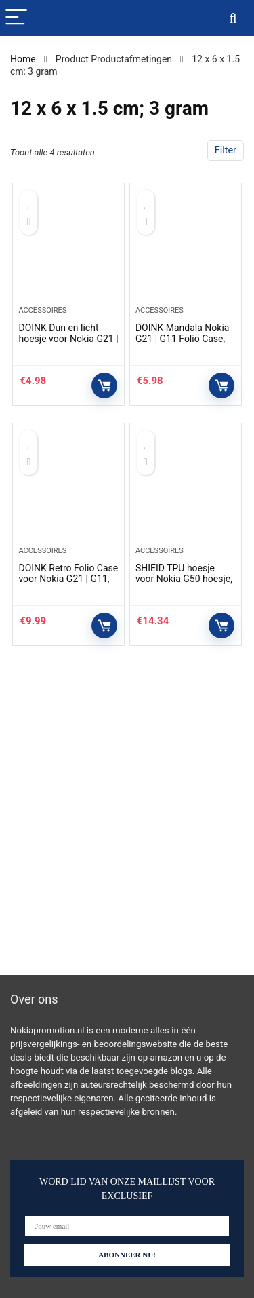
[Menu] (16, 18)
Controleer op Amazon (104, 385)
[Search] (233, 18)
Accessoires (42, 310)
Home (23, 59)
